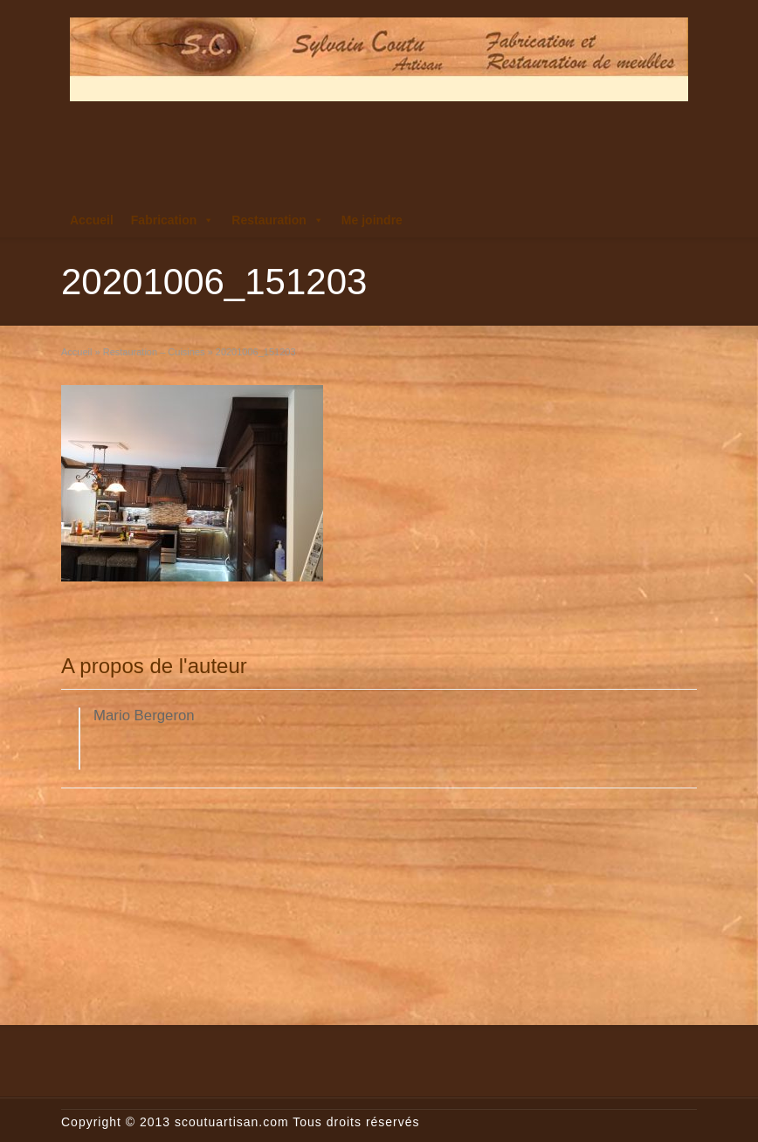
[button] (208, 220)
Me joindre (372, 220)
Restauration (277, 220)
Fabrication (172, 220)
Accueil (92, 220)
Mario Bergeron (144, 715)
